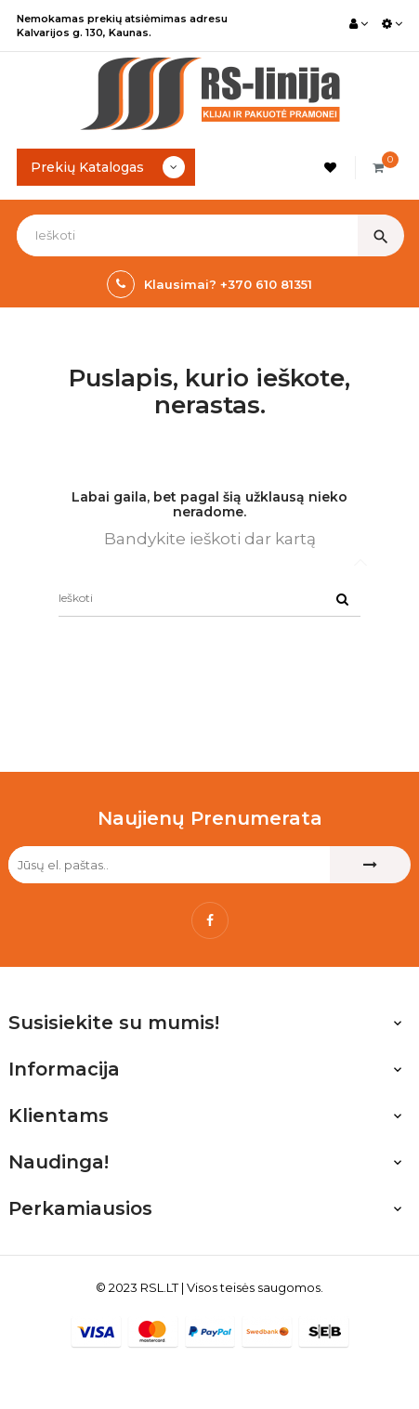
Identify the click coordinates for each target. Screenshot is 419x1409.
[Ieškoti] (209, 598)
